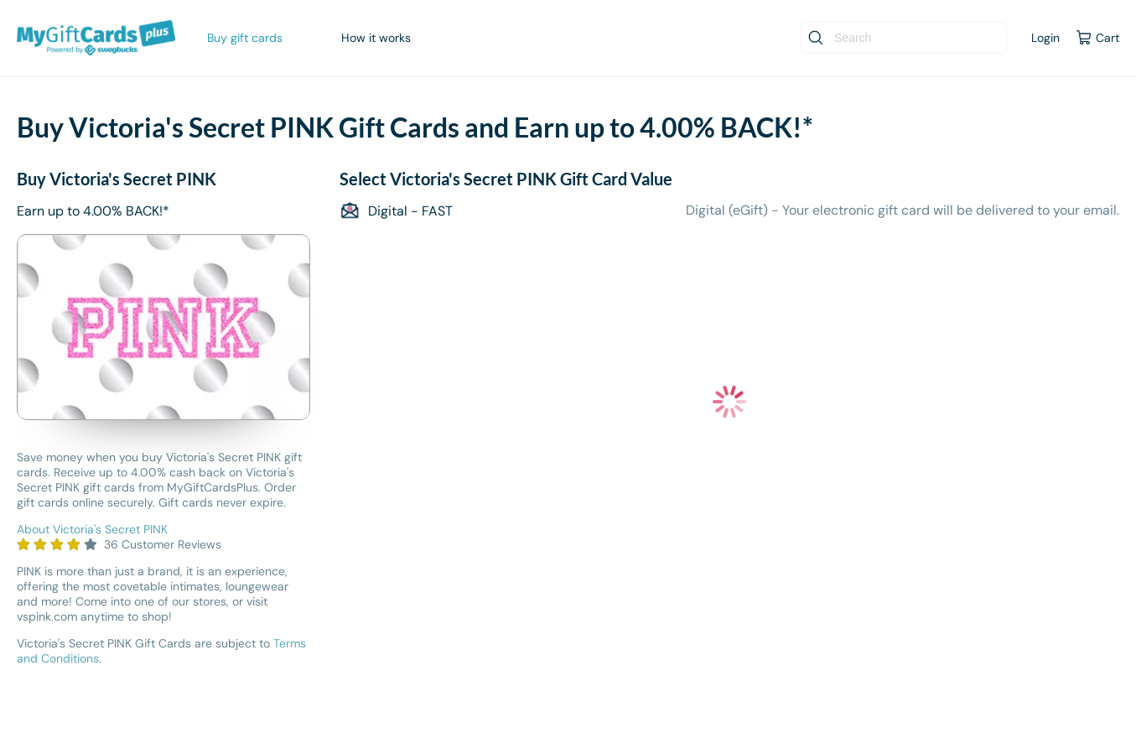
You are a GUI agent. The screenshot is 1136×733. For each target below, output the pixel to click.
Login (1045, 37)
